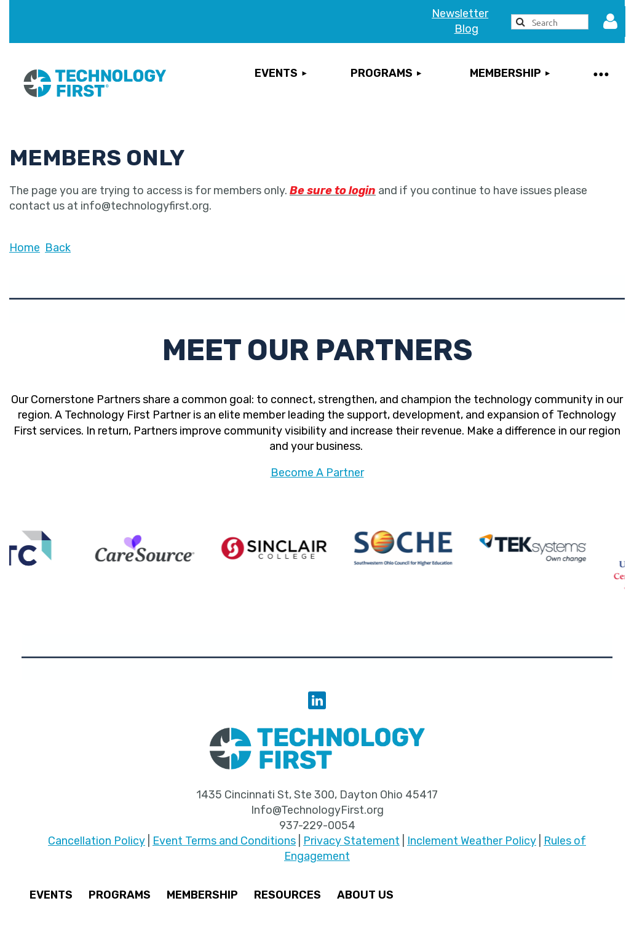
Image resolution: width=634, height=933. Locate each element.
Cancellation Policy (96, 841)
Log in (610, 21)
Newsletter (460, 13)
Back (58, 247)
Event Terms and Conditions (224, 841)
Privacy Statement (351, 841)
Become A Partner (317, 472)
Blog (466, 29)
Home (24, 247)
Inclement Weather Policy (471, 841)
